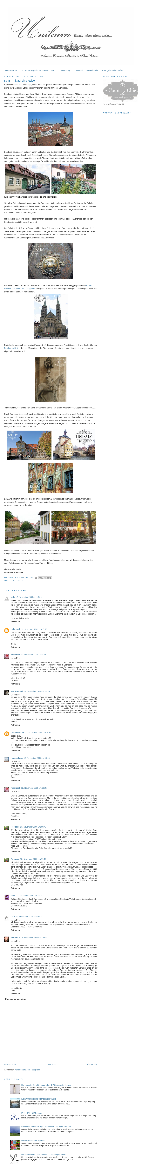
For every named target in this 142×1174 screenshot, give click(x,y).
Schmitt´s (15, 938)
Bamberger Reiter (12, 348)
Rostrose (15, 827)
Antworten (15, 622)
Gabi (13, 917)
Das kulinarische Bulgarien (32, 1141)
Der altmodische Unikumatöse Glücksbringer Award (43, 1155)
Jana (13, 896)
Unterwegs (17, 581)
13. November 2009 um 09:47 (33, 827)
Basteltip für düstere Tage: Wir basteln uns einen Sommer (46, 1127)
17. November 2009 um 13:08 (34, 938)
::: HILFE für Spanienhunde (86, 70)
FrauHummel (17, 691)
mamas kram (17, 758)
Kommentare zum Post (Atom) (28, 1070)
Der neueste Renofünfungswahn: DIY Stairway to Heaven (46, 1085)
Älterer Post (92, 1064)
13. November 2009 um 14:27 (29, 896)
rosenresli (15, 655)
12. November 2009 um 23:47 (34, 788)
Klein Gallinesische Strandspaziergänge (38, 1099)
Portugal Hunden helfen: (112, 70)
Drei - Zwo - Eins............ (31, 1113)
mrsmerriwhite (17, 732)
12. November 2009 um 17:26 (34, 629)
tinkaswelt (15, 629)
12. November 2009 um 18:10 (37, 691)
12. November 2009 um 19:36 (38, 732)
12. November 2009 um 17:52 (34, 655)
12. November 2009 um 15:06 (29, 597)
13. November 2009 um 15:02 (29, 917)
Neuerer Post (10, 1064)
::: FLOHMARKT (10, 70)
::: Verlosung (64, 70)
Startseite (51, 1064)
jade (13, 597)
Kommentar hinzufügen (16, 999)
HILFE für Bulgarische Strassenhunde (38, 70)
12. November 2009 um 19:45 (37, 758)
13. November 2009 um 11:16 (33, 859)
